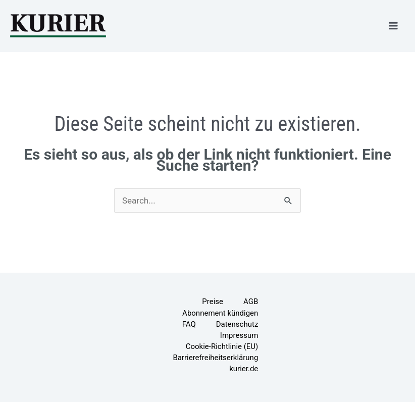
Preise (212, 301)
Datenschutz (237, 324)
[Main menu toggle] (393, 25)
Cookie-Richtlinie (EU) (222, 346)
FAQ (189, 324)
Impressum (239, 335)
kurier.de (243, 368)
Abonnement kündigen (220, 313)
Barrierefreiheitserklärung (215, 357)
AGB (250, 301)
